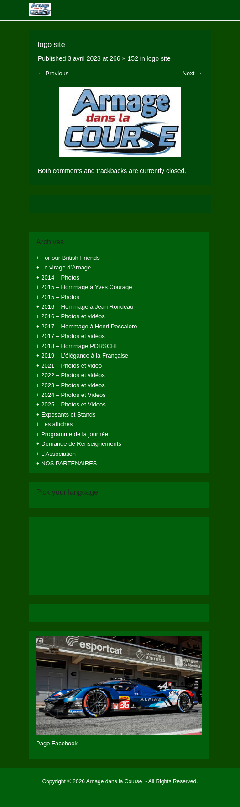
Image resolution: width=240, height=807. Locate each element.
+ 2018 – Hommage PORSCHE (77, 346)
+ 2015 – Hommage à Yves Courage (84, 287)
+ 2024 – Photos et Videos (71, 394)
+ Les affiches (54, 424)
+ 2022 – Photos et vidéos (70, 375)
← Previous (53, 73)
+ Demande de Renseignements (78, 443)
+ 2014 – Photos (57, 277)
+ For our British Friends (68, 257)
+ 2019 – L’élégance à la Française (82, 355)
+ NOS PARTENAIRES (66, 463)
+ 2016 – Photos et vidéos (70, 316)
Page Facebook (57, 743)
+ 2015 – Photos (57, 297)
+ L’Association (56, 453)
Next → (192, 73)
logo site (159, 58)
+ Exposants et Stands (65, 414)
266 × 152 (124, 58)
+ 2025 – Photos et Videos (71, 404)
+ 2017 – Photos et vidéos (70, 335)
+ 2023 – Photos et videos (70, 385)
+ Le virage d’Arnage (63, 267)
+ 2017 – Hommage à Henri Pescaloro (86, 326)
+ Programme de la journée (72, 434)
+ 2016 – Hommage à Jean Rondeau (85, 306)
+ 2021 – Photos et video (69, 365)
